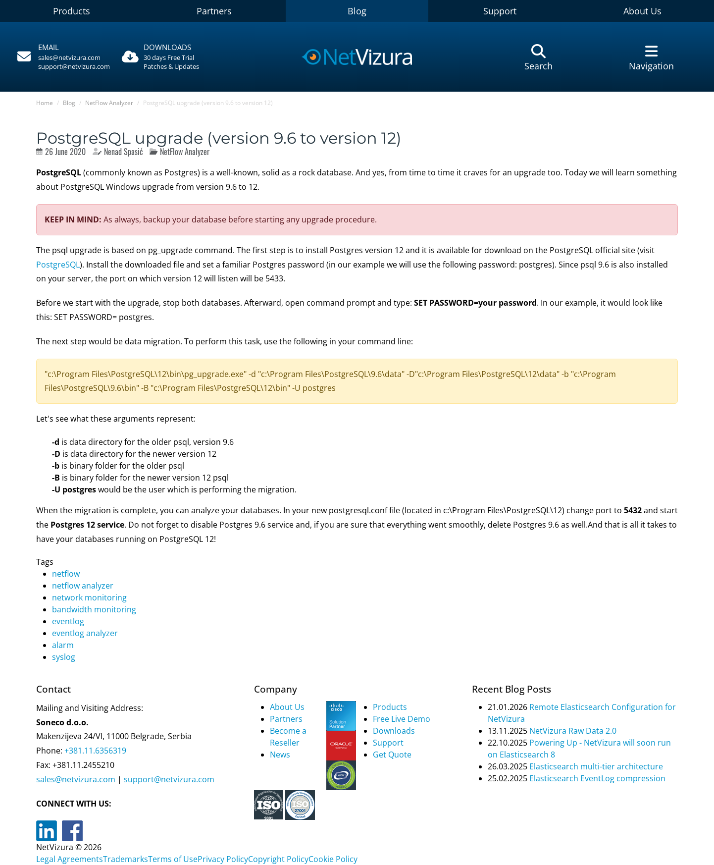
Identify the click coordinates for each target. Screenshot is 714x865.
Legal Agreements (69, 859)
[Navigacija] (651, 57)
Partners (214, 11)
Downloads (394, 730)
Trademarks (125, 859)
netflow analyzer (82, 585)
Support (499, 11)
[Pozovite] (62, 57)
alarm (63, 645)
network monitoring (89, 597)
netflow (66, 573)
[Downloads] (176, 57)
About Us (287, 707)
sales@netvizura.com (69, 57)
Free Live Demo (401, 718)
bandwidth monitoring (94, 609)
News (280, 754)
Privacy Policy (223, 859)
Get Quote (392, 754)
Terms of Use (173, 859)
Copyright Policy (278, 859)
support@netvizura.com (74, 66)
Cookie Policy (332, 859)
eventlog (68, 621)
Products (71, 11)
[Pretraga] (538, 57)
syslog (63, 656)
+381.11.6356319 (94, 750)
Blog (357, 11)
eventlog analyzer (85, 633)
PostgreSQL (58, 264)
